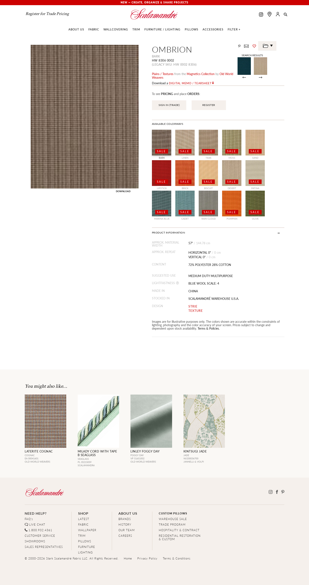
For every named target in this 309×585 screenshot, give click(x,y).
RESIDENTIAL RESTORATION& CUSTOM (180, 537)
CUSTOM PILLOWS (173, 513)
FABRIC (83, 524)
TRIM (82, 536)
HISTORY (124, 524)
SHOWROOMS (35, 541)
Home (128, 558)
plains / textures (162, 74)
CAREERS (125, 536)
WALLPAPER (87, 530)
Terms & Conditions (177, 558)
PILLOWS (84, 541)
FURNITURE (86, 547)
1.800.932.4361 (40, 530)
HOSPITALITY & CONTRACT (179, 530)
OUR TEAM (126, 530)
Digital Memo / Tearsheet (190, 83)
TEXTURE (195, 311)
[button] (285, 15)
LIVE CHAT (37, 524)
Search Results (252, 55)
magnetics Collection (201, 74)
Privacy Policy (147, 558)
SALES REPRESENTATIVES (44, 547)
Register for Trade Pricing (47, 14)
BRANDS (124, 519)
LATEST (83, 519)
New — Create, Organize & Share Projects (154, 2)
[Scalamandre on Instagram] (261, 14)
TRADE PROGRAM (172, 524)
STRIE (192, 306)
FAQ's (29, 519)
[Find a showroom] (269, 14)
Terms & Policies (208, 328)
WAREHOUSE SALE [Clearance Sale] (173, 519)
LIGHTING (85, 552)
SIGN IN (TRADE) (169, 105)
